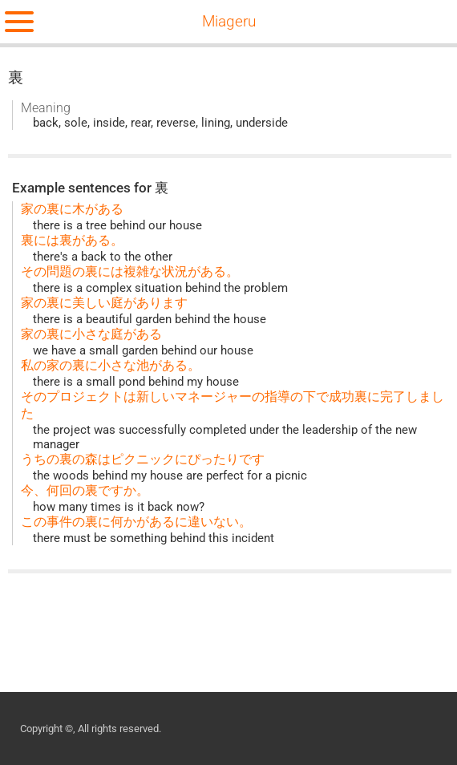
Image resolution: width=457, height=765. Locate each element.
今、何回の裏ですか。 (85, 490)
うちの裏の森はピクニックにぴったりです (143, 459)
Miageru (229, 21)
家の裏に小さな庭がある (91, 334)
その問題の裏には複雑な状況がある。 (130, 271)
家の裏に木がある (72, 209)
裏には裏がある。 (72, 240)
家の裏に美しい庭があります (104, 302)
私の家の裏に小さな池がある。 (110, 365)
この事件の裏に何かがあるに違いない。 (136, 521)
